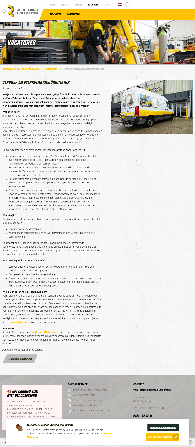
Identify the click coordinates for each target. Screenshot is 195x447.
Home (52, 4)
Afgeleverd (73, 14)
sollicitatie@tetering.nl (45, 332)
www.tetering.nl (20, 322)
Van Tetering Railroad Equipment (20, 69)
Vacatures (93, 4)
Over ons (65, 4)
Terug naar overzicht (20, 359)
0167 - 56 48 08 (142, 415)
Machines (55, 14)
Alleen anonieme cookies (163, 428)
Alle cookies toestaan (159, 437)
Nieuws (78, 4)
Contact (107, 4)
